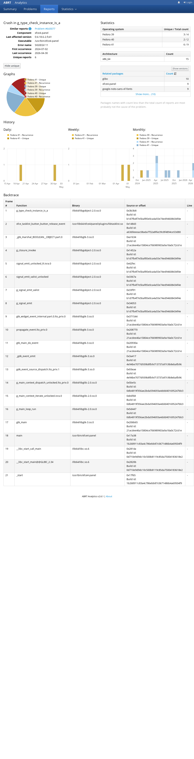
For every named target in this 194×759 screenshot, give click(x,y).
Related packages (112, 73)
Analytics (15, 3)
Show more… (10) (145, 94)
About (109, 496)
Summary (10, 9)
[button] (30, 28)
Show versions (180, 68)
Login (188, 2)
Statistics (69, 9)
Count (169, 73)
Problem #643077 (45, 28)
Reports (49, 9)
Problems (30, 9)
